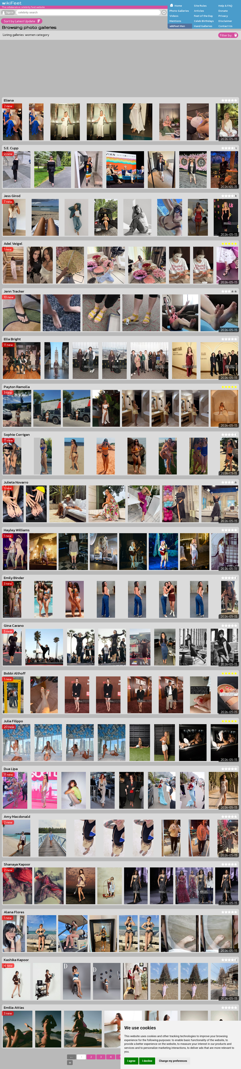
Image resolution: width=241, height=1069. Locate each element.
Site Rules (200, 6)
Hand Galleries (203, 26)
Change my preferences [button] (173, 1060)
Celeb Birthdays (204, 21)
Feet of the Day (203, 16)
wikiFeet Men (177, 26)
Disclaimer (225, 21)
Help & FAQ (225, 6)
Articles (199, 11)
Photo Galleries (179, 11)
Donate (223, 11)
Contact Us (225, 26)
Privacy (223, 16)
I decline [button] (147, 1060)
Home (178, 6)
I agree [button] (131, 1060)
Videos (173, 16)
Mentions (175, 21)
